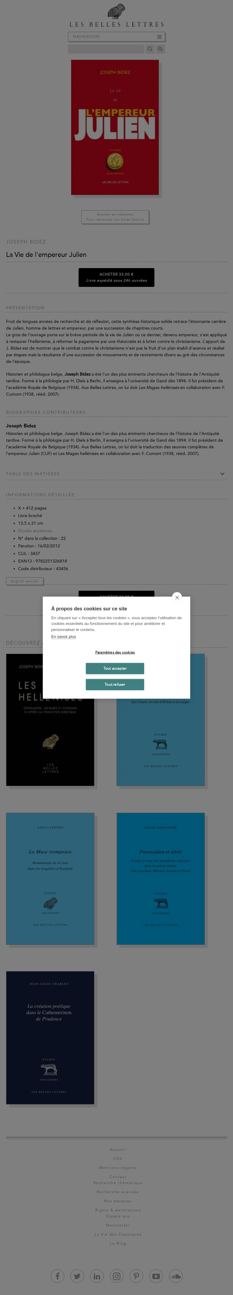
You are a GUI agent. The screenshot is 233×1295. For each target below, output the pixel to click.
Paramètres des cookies (115, 652)
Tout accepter (115, 668)
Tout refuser (115, 684)
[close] (177, 597)
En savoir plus (63, 636)
